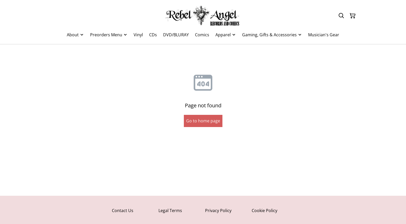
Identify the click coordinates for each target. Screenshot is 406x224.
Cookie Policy (264, 210)
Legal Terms (170, 210)
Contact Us (122, 210)
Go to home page (203, 121)
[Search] (341, 16)
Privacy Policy (218, 210)
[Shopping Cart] (352, 16)
